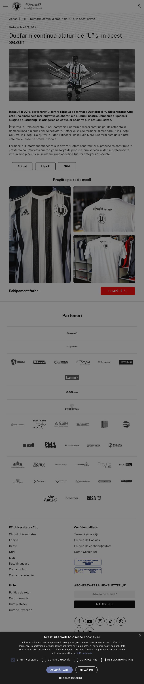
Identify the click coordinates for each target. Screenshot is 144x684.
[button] (72, 678)
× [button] (140, 635)
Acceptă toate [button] (59, 669)
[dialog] (72, 658)
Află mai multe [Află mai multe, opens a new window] (84, 653)
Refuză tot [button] (86, 669)
